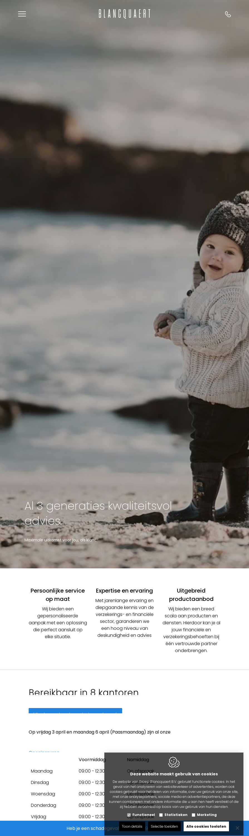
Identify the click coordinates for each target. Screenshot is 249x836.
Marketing (207, 809)
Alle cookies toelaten (206, 821)
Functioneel (143, 809)
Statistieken (176, 809)
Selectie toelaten (164, 821)
